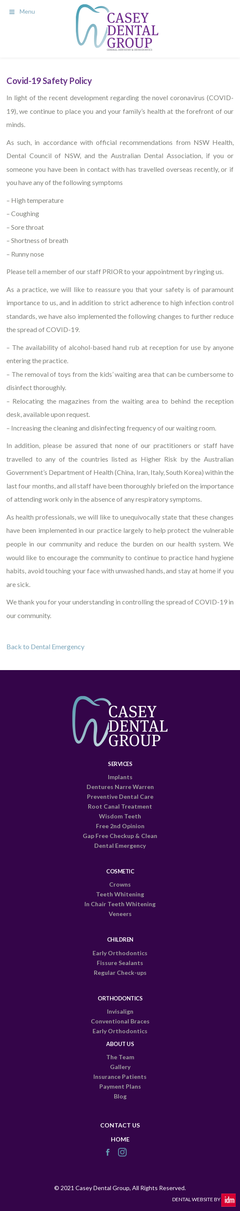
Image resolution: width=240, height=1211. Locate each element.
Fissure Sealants (120, 962)
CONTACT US (120, 1125)
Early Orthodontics (120, 953)
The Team (120, 1057)
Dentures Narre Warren (120, 786)
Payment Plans (120, 1086)
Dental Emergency (120, 845)
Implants (120, 776)
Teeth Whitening (120, 894)
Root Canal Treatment (120, 806)
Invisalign (120, 1011)
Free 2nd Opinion (120, 825)
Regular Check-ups (120, 972)
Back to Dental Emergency (45, 646)
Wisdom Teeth (120, 816)
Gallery (120, 1066)
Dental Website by (204, 1199)
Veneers (120, 913)
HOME (120, 1139)
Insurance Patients (120, 1076)
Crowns (120, 884)
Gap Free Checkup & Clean (120, 835)
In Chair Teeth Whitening (120, 904)
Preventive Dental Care (120, 796)
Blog (120, 1096)
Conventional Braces (120, 1021)
